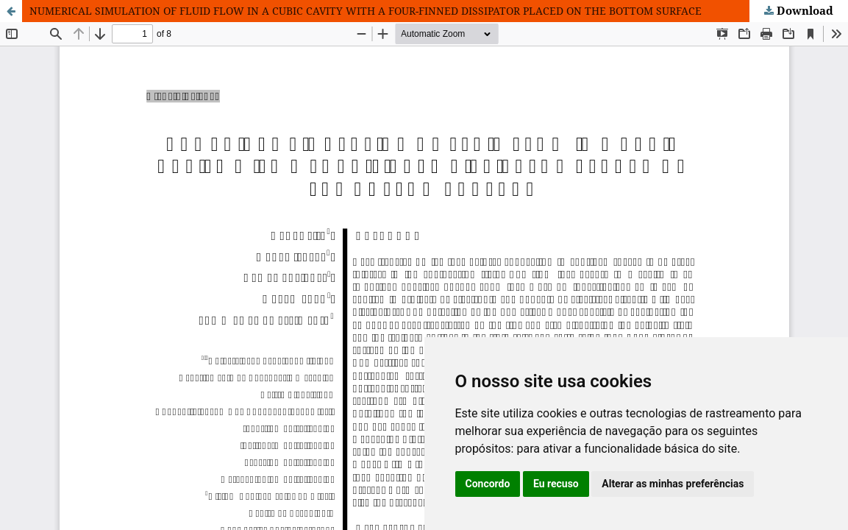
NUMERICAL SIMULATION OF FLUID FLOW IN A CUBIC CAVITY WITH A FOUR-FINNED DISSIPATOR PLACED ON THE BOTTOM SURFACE (365, 11)
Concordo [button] (488, 484)
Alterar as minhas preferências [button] (673, 484)
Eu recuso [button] (556, 484)
